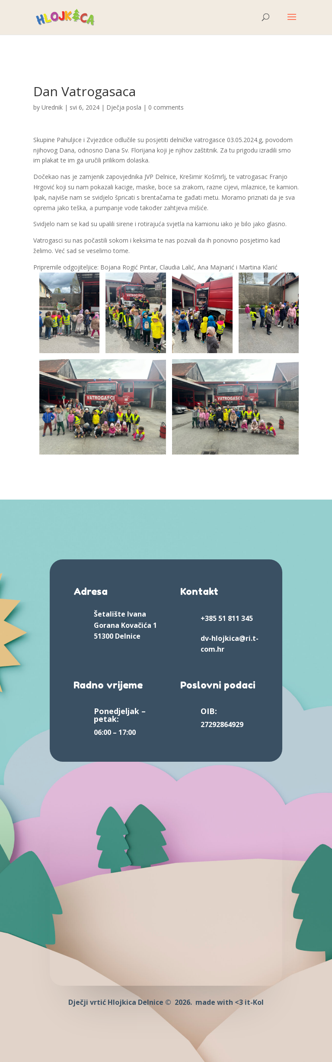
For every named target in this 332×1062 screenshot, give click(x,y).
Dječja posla (123, 107)
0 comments (166, 107)
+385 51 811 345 (227, 618)
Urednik (52, 107)
